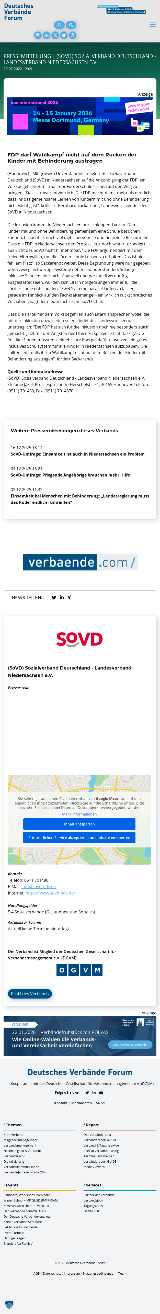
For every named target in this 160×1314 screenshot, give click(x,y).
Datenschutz (52, 1273)
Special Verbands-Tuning (101, 1151)
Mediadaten (81, 1103)
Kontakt (60, 1103)
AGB (36, 1273)
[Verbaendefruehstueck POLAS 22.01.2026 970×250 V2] (80, 1019)
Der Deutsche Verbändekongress (27, 1216)
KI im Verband (13, 1134)
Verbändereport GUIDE (100, 1161)
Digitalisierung (14, 1161)
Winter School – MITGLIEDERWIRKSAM (31, 1200)
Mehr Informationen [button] (79, 814)
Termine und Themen (99, 1156)
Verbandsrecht (14, 1156)
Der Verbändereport (98, 1134)
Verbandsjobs (93, 1200)
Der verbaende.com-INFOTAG (25, 1211)
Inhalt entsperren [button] (79, 824)
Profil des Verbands (30, 993)
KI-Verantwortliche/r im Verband (26, 1206)
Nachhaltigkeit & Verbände (23, 1151)
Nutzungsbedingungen (99, 1273)
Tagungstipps (93, 1206)
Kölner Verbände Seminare (23, 1222)
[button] (9, 1305)
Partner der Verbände (99, 1195)
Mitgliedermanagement (20, 1140)
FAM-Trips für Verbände (21, 1227)
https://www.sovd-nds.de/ (50, 893)
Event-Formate (14, 1233)
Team (122, 1273)
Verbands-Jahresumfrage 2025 (25, 1172)
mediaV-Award (94, 1167)
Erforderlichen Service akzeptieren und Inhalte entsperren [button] (79, 837)
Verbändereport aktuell (100, 1140)
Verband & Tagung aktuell (102, 1145)
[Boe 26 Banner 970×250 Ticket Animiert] (80, 100)
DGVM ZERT (92, 1211)
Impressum (72, 1273)
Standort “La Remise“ (18, 1243)
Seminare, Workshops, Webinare (27, 1195)
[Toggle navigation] (153, 24)
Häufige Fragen (15, 1238)
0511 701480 (36, 880)
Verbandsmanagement (20, 1145)
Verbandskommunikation (21, 1167)
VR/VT (101, 1103)
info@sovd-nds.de (38, 886)
